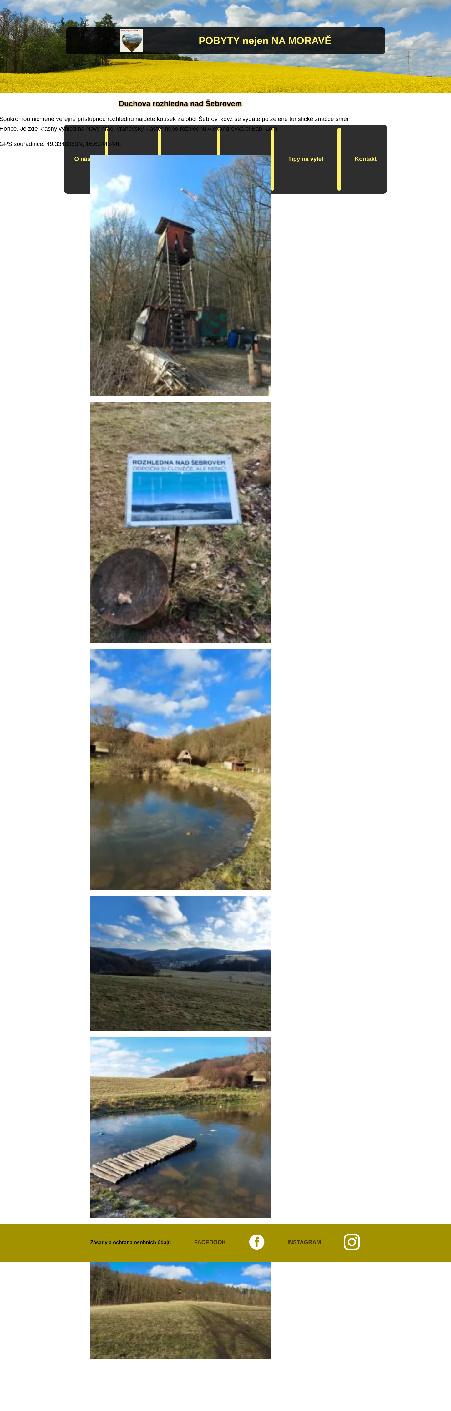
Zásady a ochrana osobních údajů (130, 1242)
